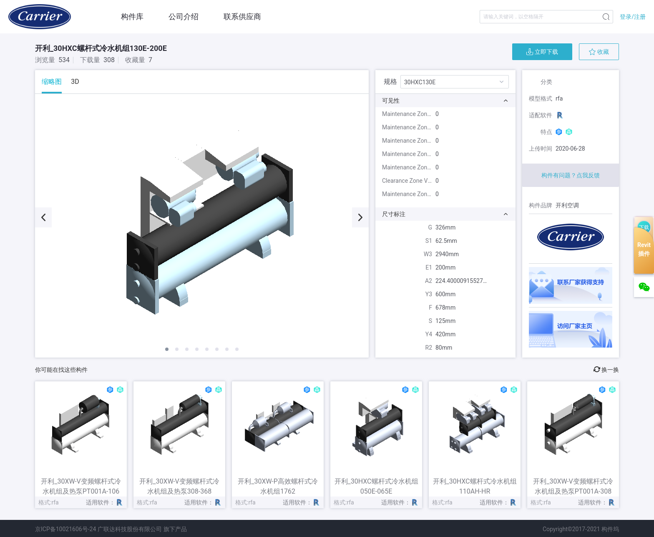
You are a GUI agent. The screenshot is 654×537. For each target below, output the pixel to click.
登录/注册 (633, 16)
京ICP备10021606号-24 (65, 529)
